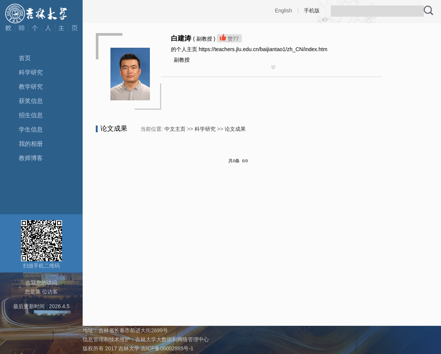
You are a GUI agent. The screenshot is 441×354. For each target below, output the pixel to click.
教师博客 (31, 158)
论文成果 (235, 129)
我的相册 (31, 144)
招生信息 (31, 115)
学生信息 (31, 129)
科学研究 (31, 72)
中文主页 (175, 129)
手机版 (312, 11)
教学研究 (31, 86)
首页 (25, 58)
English (283, 11)
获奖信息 (31, 101)
